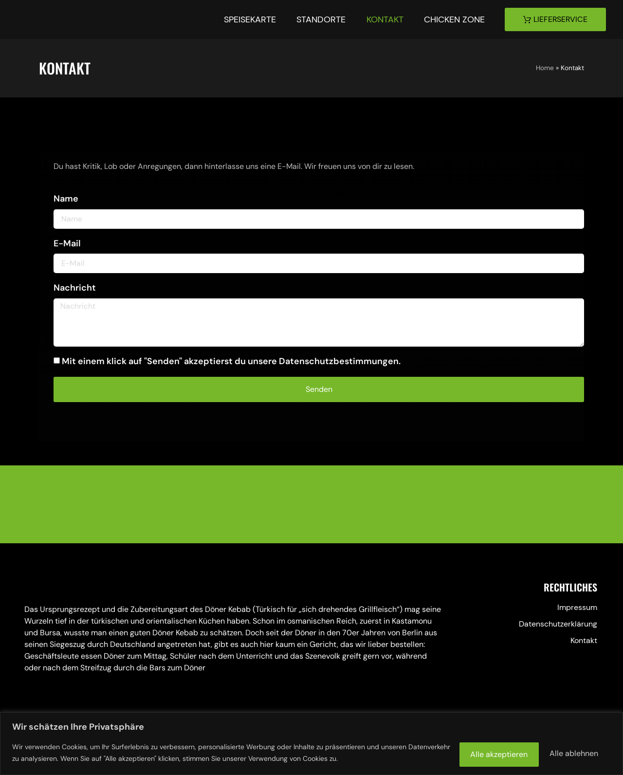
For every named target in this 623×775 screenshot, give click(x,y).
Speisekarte (247, 19)
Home (545, 68)
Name (66, 198)
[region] (311, 743)
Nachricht (75, 288)
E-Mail (67, 243)
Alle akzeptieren (563, 752)
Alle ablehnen (469, 752)
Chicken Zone (453, 19)
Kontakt (383, 19)
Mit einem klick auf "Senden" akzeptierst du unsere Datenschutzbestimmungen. (231, 361)
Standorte (319, 19)
